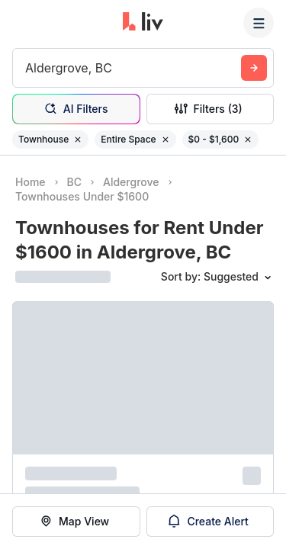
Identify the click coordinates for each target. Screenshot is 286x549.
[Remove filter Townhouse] (77, 139)
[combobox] (27, 67)
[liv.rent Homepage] (143, 23)
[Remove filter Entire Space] (165, 139)
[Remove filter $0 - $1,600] (247, 139)
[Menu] (258, 23)
